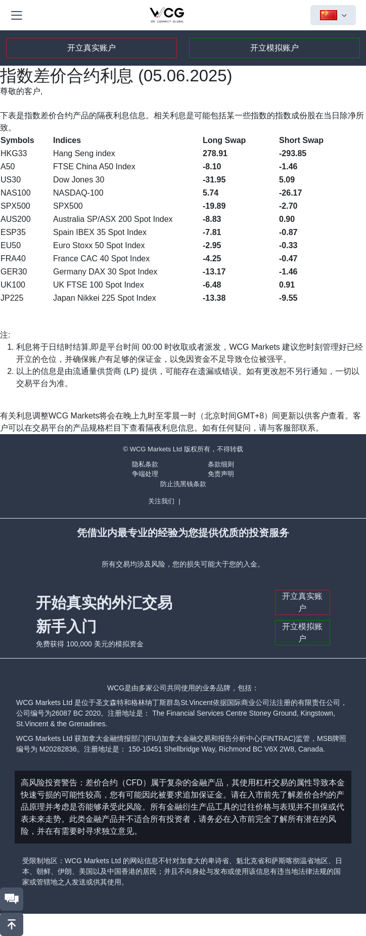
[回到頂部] (11, 924)
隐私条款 (145, 464)
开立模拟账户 (274, 47)
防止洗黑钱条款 (183, 484)
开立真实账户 (91, 47)
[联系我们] (11, 899)
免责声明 (221, 474)
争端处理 (145, 474)
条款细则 (221, 464)
